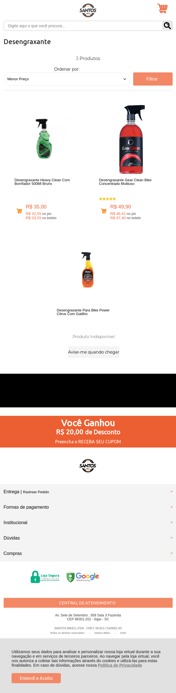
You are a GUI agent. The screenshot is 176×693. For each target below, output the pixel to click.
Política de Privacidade (120, 665)
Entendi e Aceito (36, 678)
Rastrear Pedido (36, 492)
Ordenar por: (67, 69)
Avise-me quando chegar (93, 352)
